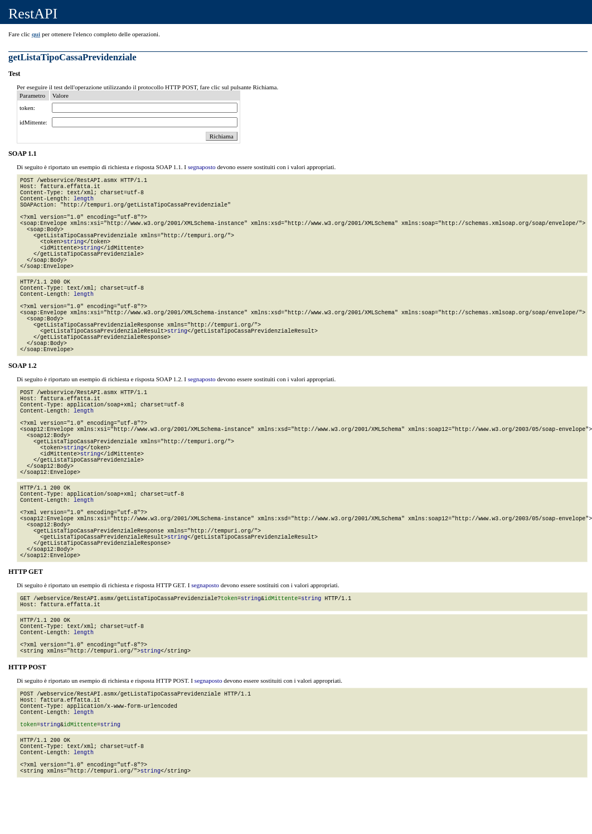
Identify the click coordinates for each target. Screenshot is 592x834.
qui (36, 34)
